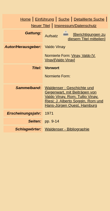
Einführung (44, 19)
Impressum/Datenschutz (75, 25)
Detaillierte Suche (89, 19)
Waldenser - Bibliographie (67, 129)
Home (25, 19)
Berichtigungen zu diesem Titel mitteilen (86, 36)
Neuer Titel (40, 25)
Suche (64, 19)
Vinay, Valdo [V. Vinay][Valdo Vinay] (70, 58)
